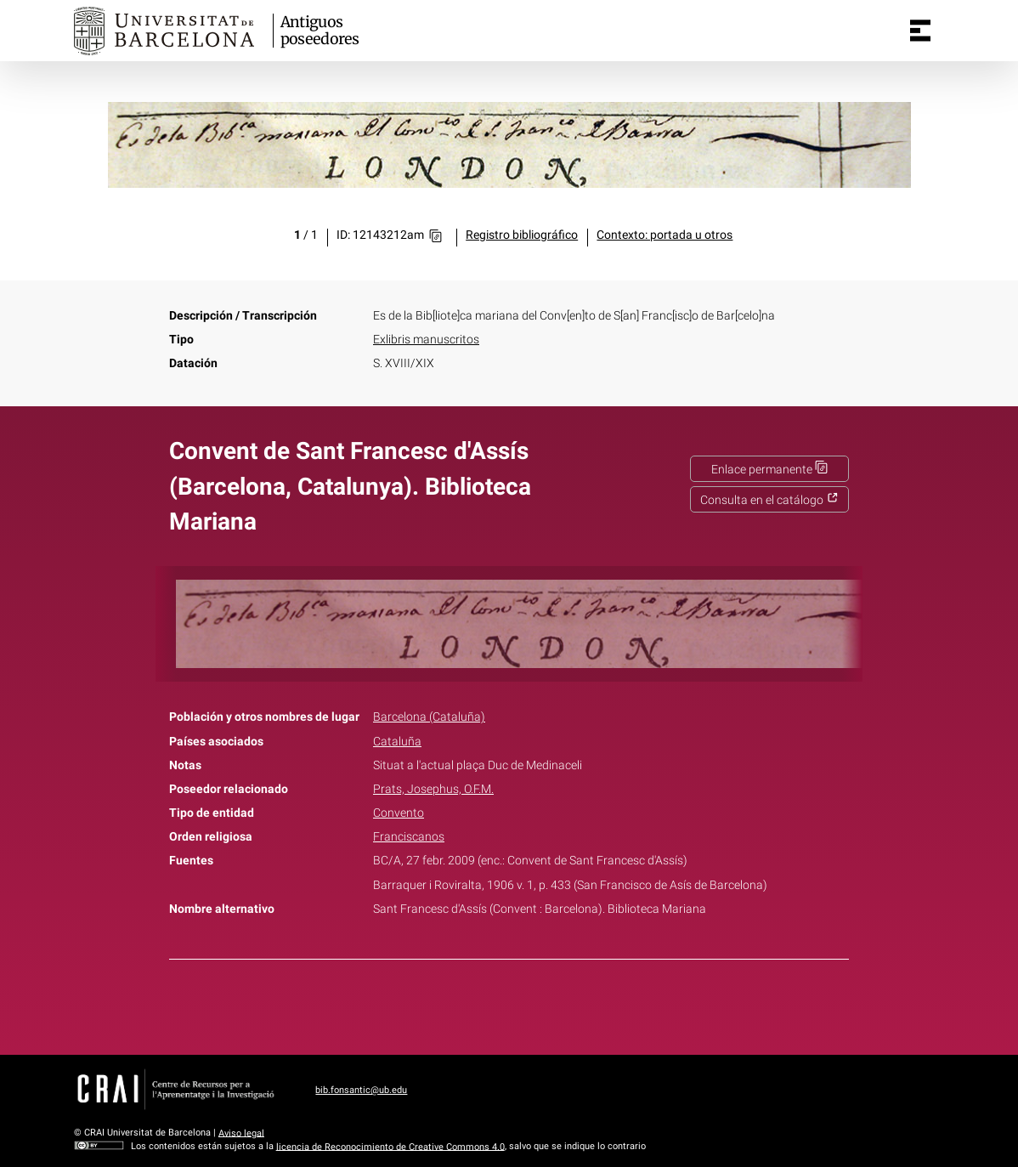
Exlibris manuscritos (426, 339)
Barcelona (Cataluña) (429, 717)
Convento (398, 813)
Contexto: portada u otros (664, 235)
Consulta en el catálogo (769, 500)
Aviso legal (241, 1132)
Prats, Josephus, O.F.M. (433, 789)
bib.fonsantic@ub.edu (361, 1090)
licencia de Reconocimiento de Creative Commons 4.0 (390, 1146)
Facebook (461, 1004)
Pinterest (539, 1004)
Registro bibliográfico (522, 235)
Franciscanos (408, 837)
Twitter (499, 1004)
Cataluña (397, 741)
